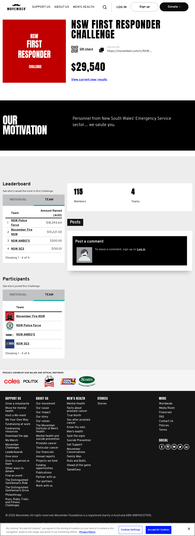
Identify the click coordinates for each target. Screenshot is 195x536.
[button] (106, 7)
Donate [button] (174, 8)
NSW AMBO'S (20, 240)
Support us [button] (41, 7)
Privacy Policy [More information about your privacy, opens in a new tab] (87, 532)
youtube (174, 447)
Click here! (168, 447)
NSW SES (17, 248)
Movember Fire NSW (30, 316)
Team (49, 199)
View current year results (89, 79)
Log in (141, 249)
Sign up (144, 6)
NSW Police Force (28, 325)
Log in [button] (121, 7)
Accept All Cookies (158, 530)
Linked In (186, 447)
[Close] (189, 529)
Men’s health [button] (83, 7)
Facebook (162, 447)
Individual (18, 199)
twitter (180, 447)
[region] (97, 529)
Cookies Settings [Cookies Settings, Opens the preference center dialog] (130, 530)
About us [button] (61, 7)
